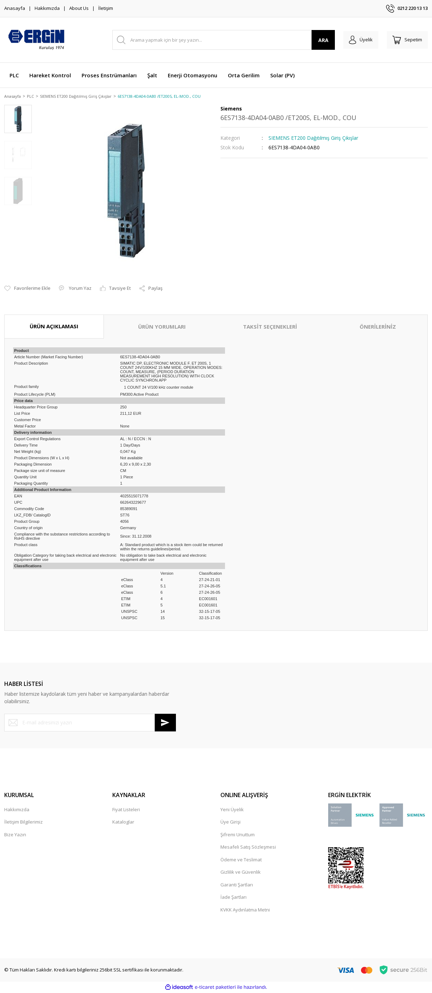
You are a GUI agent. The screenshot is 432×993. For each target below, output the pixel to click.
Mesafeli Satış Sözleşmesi (248, 847)
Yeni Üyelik (232, 810)
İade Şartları (233, 898)
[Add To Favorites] (27, 289)
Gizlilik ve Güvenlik (240, 872)
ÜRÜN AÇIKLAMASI (54, 326)
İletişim (105, 8)
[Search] (220, 40)
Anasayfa (14, 8)
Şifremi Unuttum (237, 835)
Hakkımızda (47, 8)
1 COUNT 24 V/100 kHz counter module (158, 387)
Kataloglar (123, 822)
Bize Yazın (15, 835)
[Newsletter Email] (90, 723)
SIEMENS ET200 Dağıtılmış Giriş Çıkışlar (313, 138)
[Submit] (165, 723)
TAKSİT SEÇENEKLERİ (270, 327)
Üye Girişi (230, 822)
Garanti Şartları (236, 885)
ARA (318, 40)
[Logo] (36, 39)
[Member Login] (356, 40)
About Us (79, 8)
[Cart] (406, 40)
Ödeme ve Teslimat (241, 860)
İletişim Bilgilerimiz (23, 822)
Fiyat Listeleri (126, 810)
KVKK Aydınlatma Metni (245, 910)
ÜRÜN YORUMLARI (162, 327)
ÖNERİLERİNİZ (378, 327)
